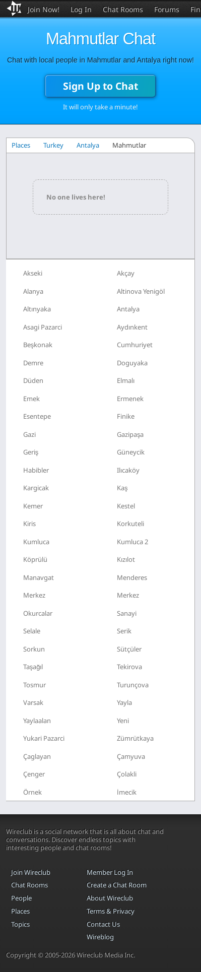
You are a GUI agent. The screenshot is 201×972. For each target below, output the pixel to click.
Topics (20, 924)
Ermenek (130, 399)
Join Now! (43, 9)
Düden (33, 380)
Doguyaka (132, 363)
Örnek (32, 792)
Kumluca (36, 542)
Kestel (126, 506)
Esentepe (37, 416)
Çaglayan (37, 756)
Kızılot (126, 559)
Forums (166, 9)
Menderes (132, 577)
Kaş (122, 488)
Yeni (123, 721)
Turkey (53, 145)
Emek (31, 399)
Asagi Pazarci (42, 327)
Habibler (36, 470)
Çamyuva (131, 756)
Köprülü (35, 559)
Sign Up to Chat (100, 86)
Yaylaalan (37, 721)
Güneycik (131, 452)
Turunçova (133, 685)
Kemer (33, 506)
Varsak (33, 702)
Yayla (124, 702)
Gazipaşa (130, 434)
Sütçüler (129, 649)
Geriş (31, 452)
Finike (126, 416)
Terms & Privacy (111, 911)
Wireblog (100, 937)
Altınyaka (37, 309)
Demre (33, 363)
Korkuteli (130, 524)
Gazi (29, 434)
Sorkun (34, 649)
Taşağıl (33, 667)
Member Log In (110, 872)
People (21, 898)
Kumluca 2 (132, 542)
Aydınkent (132, 327)
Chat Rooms (123, 9)
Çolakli (127, 774)
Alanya (33, 291)
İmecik (127, 792)
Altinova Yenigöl (141, 291)
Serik (124, 631)
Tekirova (129, 667)
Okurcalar (37, 613)
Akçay (126, 273)
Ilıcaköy (128, 470)
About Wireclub (110, 898)
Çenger (34, 774)
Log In (81, 9)
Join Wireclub (30, 872)
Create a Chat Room (117, 885)
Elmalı (126, 380)
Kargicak (36, 488)
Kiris (29, 524)
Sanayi (127, 613)
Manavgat (38, 577)
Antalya (88, 145)
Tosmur (34, 685)
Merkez (34, 595)
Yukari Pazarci (43, 738)
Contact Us (103, 924)
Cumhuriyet (135, 345)
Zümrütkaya (135, 738)
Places (21, 145)
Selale (31, 631)
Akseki (32, 273)
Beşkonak (38, 345)
